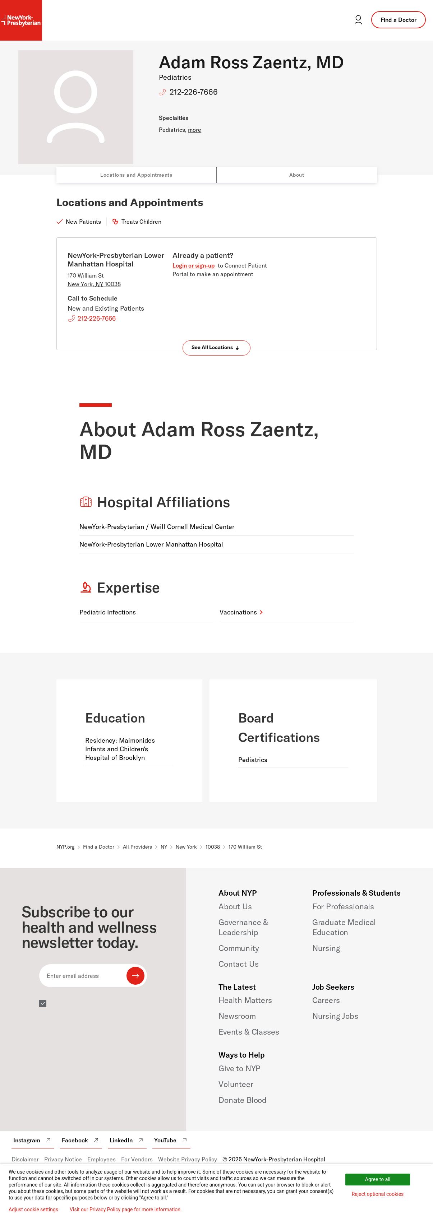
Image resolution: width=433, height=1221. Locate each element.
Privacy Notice (63, 1159)
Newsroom (237, 1016)
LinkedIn (127, 1140)
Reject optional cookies (378, 1194)
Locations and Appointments (136, 175)
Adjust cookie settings (33, 1209)
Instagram (32, 1140)
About (296, 175)
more (194, 129)
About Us (235, 906)
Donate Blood (242, 1100)
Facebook (81, 1140)
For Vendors (137, 1159)
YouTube (171, 1140)
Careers (326, 1000)
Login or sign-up (193, 265)
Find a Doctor (398, 19)
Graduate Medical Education (344, 927)
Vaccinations (238, 612)
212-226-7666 (194, 92)
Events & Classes (248, 1032)
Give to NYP (239, 1068)
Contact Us (238, 964)
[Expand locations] (216, 348)
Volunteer (235, 1084)
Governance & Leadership (243, 927)
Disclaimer (25, 1159)
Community (238, 948)
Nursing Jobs (335, 1016)
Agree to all (377, 1179)
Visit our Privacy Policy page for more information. (126, 1209)
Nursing (326, 948)
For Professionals (343, 906)
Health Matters (245, 1000)
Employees (101, 1159)
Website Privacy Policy (187, 1159)
